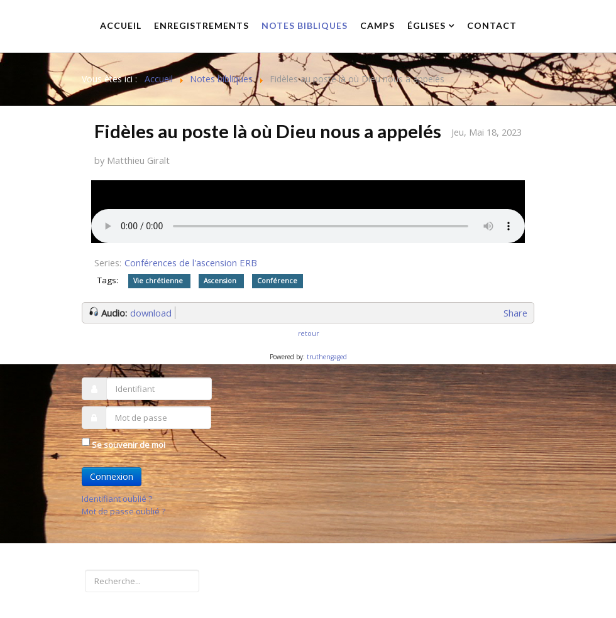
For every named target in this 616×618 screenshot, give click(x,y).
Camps (377, 25)
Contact (492, 25)
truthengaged (327, 356)
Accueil (120, 25)
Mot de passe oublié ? (123, 511)
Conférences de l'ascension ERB (190, 262)
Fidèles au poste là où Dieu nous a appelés (267, 131)
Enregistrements (201, 25)
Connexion (111, 476)
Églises (426, 25)
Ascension (221, 280)
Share (515, 312)
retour (308, 333)
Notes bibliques (304, 25)
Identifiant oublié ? (117, 498)
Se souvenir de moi (128, 444)
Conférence (277, 280)
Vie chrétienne (159, 280)
